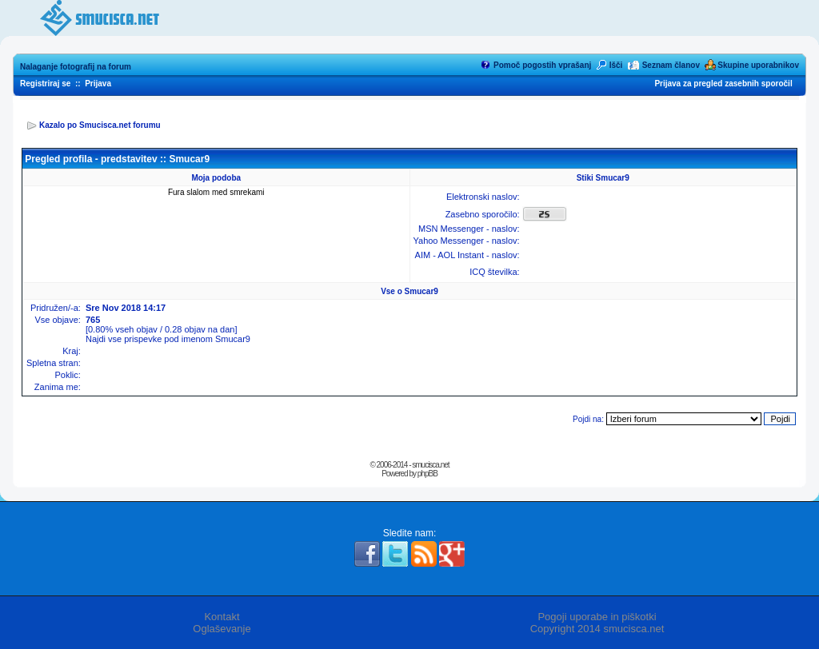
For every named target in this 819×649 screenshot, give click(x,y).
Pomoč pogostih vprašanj (542, 65)
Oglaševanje (221, 629)
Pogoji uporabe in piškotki (596, 617)
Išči (616, 65)
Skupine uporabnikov (758, 65)
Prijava (98, 83)
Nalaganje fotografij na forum (75, 66)
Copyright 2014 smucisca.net (597, 629)
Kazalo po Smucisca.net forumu (100, 125)
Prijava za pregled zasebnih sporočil (723, 83)
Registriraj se (45, 83)
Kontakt (221, 617)
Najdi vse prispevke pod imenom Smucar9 (168, 339)
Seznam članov (671, 65)
